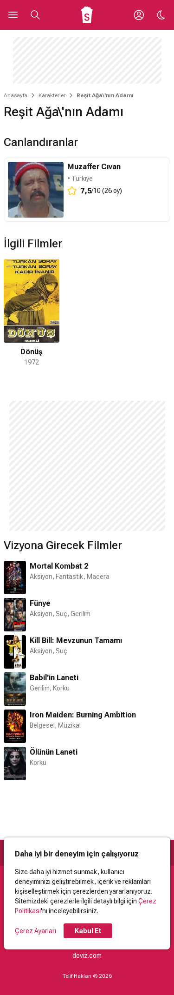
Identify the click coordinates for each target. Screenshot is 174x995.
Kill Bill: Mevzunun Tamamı (76, 640)
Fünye (40, 603)
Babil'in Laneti (54, 677)
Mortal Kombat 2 (59, 566)
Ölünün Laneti (53, 752)
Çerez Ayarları (35, 931)
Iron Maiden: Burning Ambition (83, 714)
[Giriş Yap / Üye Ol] (138, 15)
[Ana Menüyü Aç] (13, 15)
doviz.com (87, 955)
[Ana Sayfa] (87, 15)
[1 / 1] (31, 313)
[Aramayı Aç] (35, 15)
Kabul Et (88, 931)
